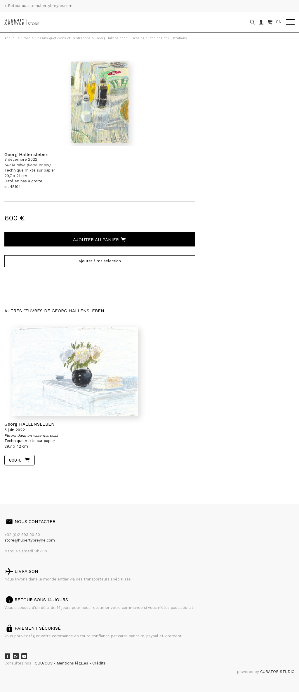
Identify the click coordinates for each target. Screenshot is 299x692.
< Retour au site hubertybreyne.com (38, 6)
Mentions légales (73, 663)
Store (25, 38)
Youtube (24, 656)
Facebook (7, 656)
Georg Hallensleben (26, 154)
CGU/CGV (44, 663)
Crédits (99, 663)
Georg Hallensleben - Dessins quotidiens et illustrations (141, 38)
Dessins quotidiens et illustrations (63, 38)
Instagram (16, 656)
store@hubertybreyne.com (29, 540)
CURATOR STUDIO (277, 671)
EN (278, 22)
